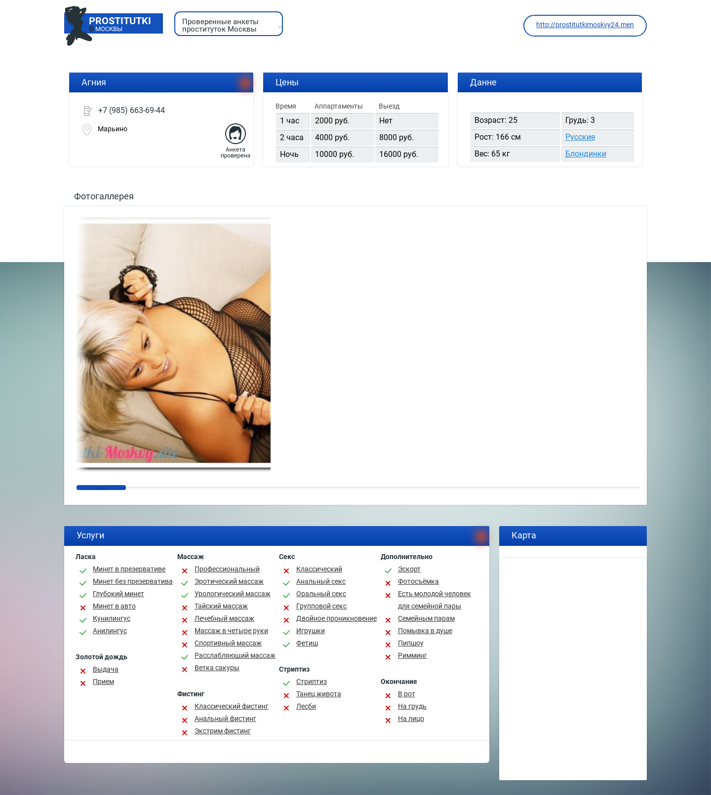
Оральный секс (321, 594)
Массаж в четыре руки (231, 631)
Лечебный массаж (224, 618)
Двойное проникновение (336, 618)
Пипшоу (411, 643)
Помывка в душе (425, 631)
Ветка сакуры (217, 668)
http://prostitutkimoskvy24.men (585, 25)
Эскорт (409, 569)
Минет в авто (114, 606)
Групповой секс (321, 606)
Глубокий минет (118, 594)
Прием (103, 681)
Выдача (105, 669)
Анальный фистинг (225, 718)
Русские (580, 137)
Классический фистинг (232, 706)
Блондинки (585, 153)
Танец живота (318, 694)
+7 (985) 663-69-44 (131, 110)
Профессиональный (227, 569)
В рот (406, 694)
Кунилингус (111, 618)
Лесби (306, 706)
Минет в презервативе (129, 569)
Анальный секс (321, 581)
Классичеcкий (319, 569)
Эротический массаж (229, 581)
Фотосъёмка (418, 581)
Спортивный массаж (228, 643)
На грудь (412, 706)
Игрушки (310, 631)
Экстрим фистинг (223, 731)
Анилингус (110, 631)
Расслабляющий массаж (235, 655)
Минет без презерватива (133, 581)
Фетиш (307, 643)
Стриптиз (311, 681)
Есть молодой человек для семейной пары (434, 600)
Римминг (412, 655)
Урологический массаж (233, 594)
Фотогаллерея (104, 196)
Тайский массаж (221, 606)
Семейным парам (426, 618)
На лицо (411, 718)
